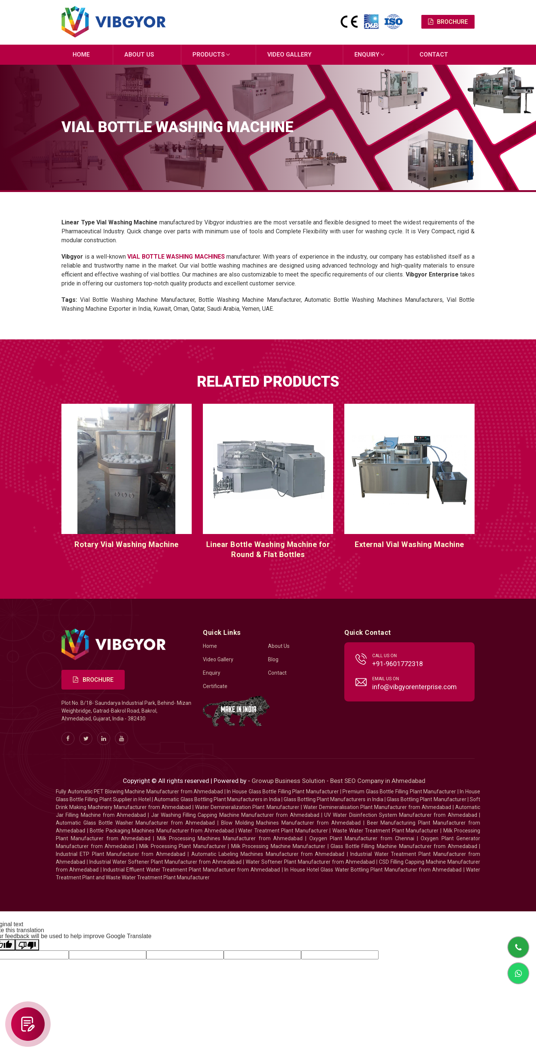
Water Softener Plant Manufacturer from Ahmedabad (310, 862)
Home (81, 54)
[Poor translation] (27, 944)
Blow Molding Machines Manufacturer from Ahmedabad (291, 823)
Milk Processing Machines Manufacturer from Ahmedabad (230, 838)
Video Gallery (289, 54)
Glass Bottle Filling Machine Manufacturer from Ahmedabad (404, 846)
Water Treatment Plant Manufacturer (283, 831)
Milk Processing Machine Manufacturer (278, 846)
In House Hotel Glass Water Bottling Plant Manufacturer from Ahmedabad (373, 870)
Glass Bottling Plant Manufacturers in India (333, 799)
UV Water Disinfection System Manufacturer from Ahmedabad (400, 815)
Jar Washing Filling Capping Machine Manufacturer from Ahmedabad (235, 815)
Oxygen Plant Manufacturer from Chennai (361, 838)
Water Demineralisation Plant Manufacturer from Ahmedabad (377, 807)
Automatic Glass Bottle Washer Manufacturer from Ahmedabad (135, 823)
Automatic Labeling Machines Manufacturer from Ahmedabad (268, 854)
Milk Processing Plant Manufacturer (182, 846)
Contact (433, 54)
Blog (273, 659)
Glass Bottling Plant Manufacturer (426, 799)
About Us (139, 54)
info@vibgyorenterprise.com (414, 687)
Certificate (215, 686)
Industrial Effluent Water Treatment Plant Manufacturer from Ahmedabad (191, 870)
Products (208, 54)
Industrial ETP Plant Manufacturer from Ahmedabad (120, 854)
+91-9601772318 (397, 664)
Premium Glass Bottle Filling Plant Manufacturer (399, 791)
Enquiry (366, 54)
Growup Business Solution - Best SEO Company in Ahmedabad (338, 780)
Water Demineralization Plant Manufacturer (247, 807)
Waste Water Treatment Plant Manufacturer (385, 831)
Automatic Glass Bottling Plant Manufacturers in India (217, 799)
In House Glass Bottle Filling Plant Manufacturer (283, 791)
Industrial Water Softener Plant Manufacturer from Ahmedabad (165, 862)
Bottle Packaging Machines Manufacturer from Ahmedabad (162, 831)
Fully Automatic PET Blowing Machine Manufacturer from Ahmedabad (139, 791)
